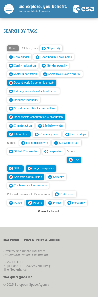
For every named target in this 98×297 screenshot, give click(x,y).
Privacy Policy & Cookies (42, 240)
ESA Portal (11, 240)
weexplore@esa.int (17, 277)
